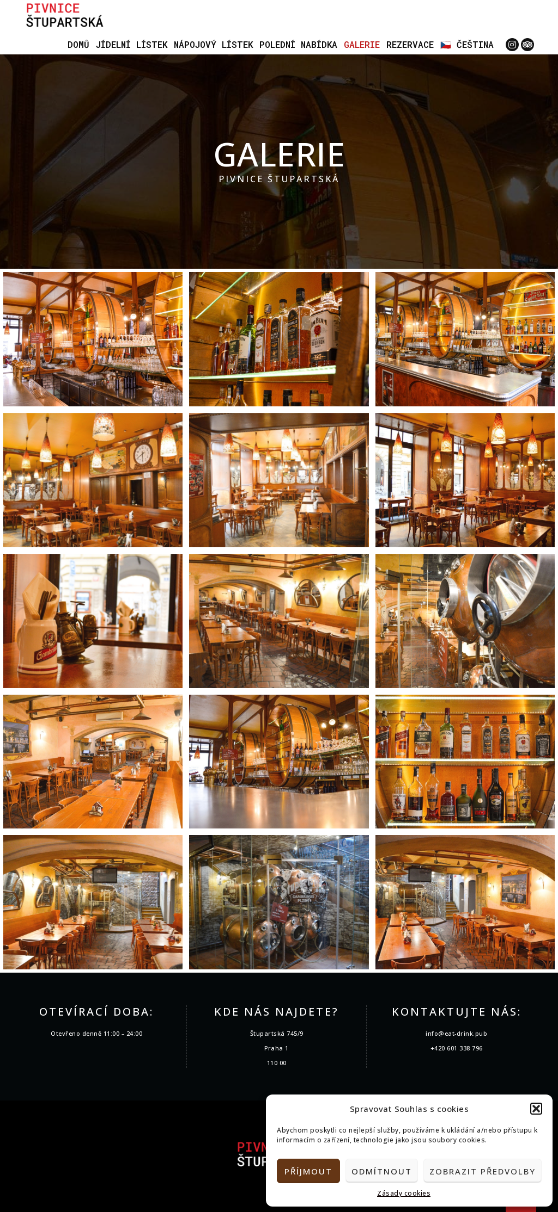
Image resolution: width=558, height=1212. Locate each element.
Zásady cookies (403, 1193)
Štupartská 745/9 (277, 1033)
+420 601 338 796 (456, 1048)
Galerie (362, 44)
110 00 (277, 1063)
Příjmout (308, 1171)
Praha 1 (276, 1048)
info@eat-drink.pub (456, 1033)
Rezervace (410, 44)
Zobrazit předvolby (482, 1171)
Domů (78, 44)
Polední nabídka (298, 44)
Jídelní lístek (131, 44)
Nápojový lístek (213, 44)
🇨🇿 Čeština (467, 44)
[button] (536, 1108)
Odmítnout (381, 1171)
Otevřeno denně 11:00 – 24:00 (96, 1033)
